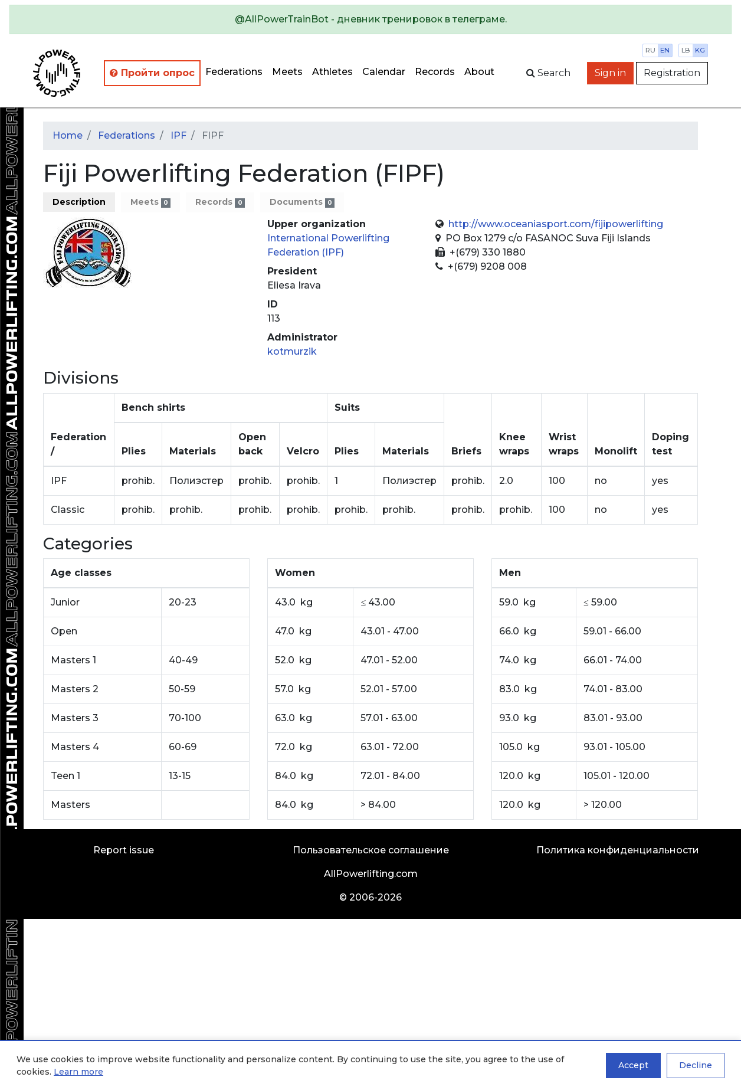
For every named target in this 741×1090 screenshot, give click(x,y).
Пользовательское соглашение (371, 850)
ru (650, 50)
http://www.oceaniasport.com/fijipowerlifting (555, 224)
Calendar (383, 71)
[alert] (370, 19)
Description (79, 202)
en (665, 50)
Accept (633, 1065)
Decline (695, 1065)
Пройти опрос (152, 72)
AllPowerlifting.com (371, 873)
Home (68, 135)
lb (685, 50)
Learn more (78, 1071)
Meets (287, 71)
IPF (178, 135)
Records (435, 71)
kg (700, 50)
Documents (302, 202)
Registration (672, 72)
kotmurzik (292, 351)
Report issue (123, 850)
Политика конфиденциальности (617, 850)
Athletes (332, 71)
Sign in (610, 72)
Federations (234, 71)
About (479, 71)
